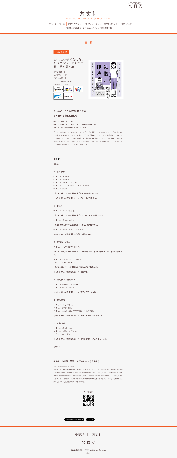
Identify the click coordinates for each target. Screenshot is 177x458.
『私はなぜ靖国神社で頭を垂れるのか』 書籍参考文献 (88, 28)
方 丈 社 (88, 14)
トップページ (51, 24)
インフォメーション (92, 24)
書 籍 (62, 24)
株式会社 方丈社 (88, 434)
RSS (89, 453)
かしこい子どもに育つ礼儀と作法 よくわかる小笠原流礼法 (69, 63)
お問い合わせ (126, 24)
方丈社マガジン (74, 24)
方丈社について (111, 24)
